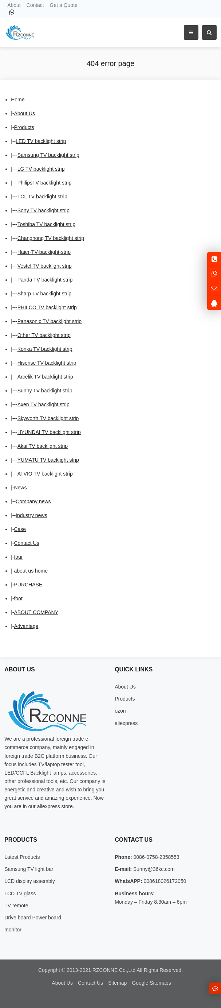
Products (24, 127)
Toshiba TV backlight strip (46, 224)
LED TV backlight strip (41, 141)
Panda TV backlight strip (45, 280)
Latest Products (22, 857)
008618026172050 (164, 881)
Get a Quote (64, 5)
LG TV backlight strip (41, 169)
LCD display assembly (29, 881)
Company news (33, 501)
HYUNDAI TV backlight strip (49, 432)
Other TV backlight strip (44, 335)
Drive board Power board (32, 917)
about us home (31, 571)
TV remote (16, 905)
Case (20, 529)
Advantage (26, 626)
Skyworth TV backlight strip (48, 418)
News (20, 488)
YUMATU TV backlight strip (48, 460)
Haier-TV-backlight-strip (44, 252)
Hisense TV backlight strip (46, 363)
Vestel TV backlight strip (44, 266)
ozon (120, 711)
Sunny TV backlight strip (44, 390)
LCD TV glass (20, 893)
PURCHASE (28, 585)
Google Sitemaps (151, 983)
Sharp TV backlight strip (44, 293)
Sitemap (117, 983)
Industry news (31, 515)
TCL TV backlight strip (42, 196)
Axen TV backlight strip (43, 404)
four (18, 557)
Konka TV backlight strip (44, 349)
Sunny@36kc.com (153, 869)
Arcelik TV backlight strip (45, 377)
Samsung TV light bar (28, 869)
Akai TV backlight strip (42, 446)
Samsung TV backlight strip (48, 155)
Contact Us (26, 543)
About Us (24, 113)
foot (18, 598)
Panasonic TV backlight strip (49, 321)
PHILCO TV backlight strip (47, 307)
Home (17, 99)
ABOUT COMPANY (36, 612)
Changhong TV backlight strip (50, 238)
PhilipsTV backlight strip (44, 183)
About (14, 5)
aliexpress (126, 723)
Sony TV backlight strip (43, 210)
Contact (35, 5)
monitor (12, 930)
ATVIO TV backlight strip (45, 474)
